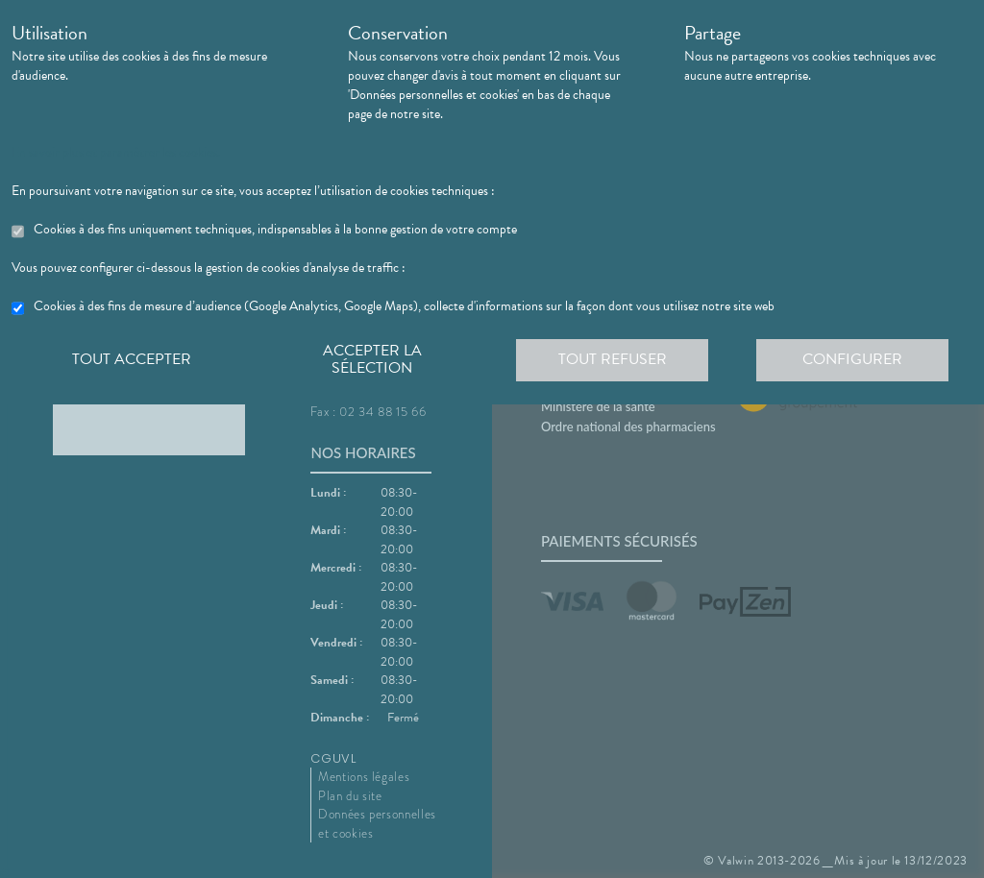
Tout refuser (612, 359)
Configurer (852, 359)
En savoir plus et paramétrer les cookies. (116, 152)
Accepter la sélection (372, 359)
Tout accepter (131, 359)
